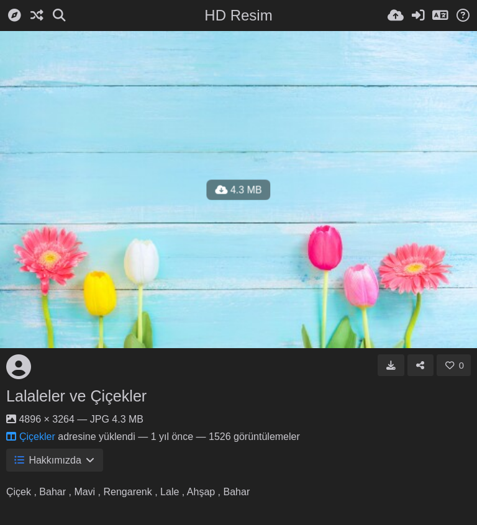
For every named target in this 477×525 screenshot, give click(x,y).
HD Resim (238, 15)
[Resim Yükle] (396, 15)
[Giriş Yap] (418, 15)
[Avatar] (18, 366)
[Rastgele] (37, 15)
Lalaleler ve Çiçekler (76, 396)
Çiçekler (30, 436)
